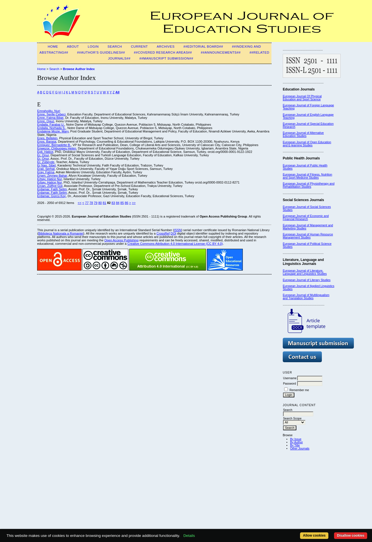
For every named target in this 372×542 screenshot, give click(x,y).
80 (100, 202)
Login (93, 46)
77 (86, 202)
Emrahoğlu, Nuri (48, 111)
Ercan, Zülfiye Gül (49, 185)
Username (290, 378)
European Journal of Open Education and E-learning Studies (307, 144)
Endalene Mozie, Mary (52, 131)
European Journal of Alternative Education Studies (303, 134)
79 (95, 202)
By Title (295, 445)
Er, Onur (43, 155)
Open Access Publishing (121, 240)
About (73, 46)
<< (79, 202)
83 (113, 202)
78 (91, 202)
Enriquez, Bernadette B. (54, 145)
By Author (296, 442)
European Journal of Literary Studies (307, 280)
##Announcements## (221, 52)
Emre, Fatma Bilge (50, 117)
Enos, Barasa (46, 141)
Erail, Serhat (46, 168)
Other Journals (299, 448)
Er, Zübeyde (45, 162)
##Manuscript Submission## (166, 58)
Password (289, 383)
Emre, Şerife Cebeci (51, 114)
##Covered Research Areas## (163, 52)
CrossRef (163, 233)
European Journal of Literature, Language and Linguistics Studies (305, 272)
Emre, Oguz (45, 121)
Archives (166, 46)
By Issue (295, 439)
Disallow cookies (350, 535)
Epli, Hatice (45, 151)
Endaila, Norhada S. (51, 128)
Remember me (299, 390)
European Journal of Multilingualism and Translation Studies (306, 297)
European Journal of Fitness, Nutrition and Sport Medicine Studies (307, 176)
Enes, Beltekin (47, 138)
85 (122, 202)
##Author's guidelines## (101, 52)
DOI (173, 233)
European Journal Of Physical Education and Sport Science (302, 98)
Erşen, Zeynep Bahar (52, 175)
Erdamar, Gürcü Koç (51, 196)
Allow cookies (314, 535)
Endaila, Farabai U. (50, 124)
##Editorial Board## (203, 46)
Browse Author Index (79, 69)
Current (139, 46)
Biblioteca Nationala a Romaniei (60, 233)
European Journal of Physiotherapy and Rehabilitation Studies (309, 185)
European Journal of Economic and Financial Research (306, 217)
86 (126, 202)
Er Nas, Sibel (46, 165)
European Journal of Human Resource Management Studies (308, 236)
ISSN (177, 230)
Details (189, 535)
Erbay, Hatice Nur (49, 179)
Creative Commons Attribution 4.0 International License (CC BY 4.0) (175, 243)
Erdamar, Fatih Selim (52, 189)
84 (117, 202)
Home (53, 46)
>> (133, 202)
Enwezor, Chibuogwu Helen (56, 148)
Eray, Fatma (45, 172)
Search (115, 46)
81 (104, 202)
